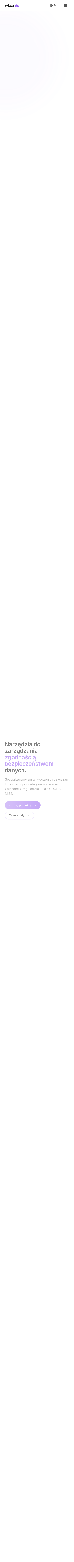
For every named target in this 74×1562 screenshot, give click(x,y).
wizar (12, 5)
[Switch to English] (53, 5)
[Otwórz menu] (65, 5)
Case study (19, 815)
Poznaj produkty (23, 805)
